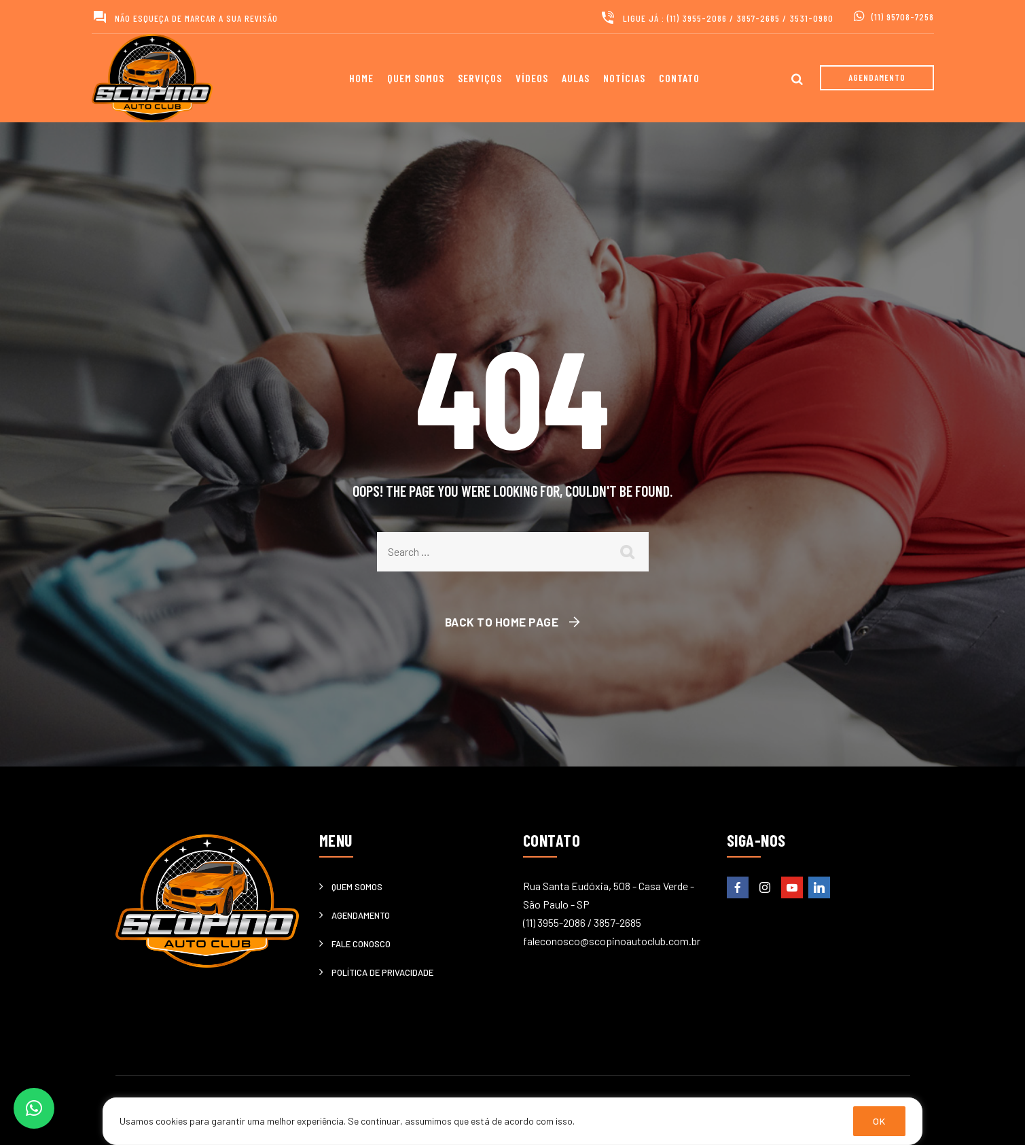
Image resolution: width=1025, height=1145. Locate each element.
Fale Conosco (361, 943)
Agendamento (360, 915)
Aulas (576, 77)
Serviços (480, 77)
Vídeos (532, 77)
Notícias (624, 77)
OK (879, 1121)
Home (361, 77)
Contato (679, 77)
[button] (34, 1108)
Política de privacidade (382, 972)
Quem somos (415, 77)
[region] (512, 1121)
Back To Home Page (502, 622)
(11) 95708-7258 (902, 16)
